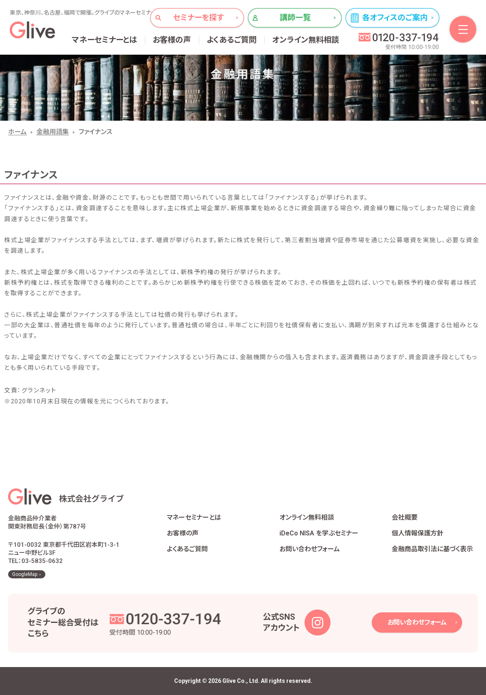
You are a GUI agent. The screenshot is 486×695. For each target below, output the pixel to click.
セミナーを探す (198, 17)
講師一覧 (295, 17)
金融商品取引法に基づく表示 (432, 549)
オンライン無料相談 (305, 40)
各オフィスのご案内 (395, 17)
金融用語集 (52, 132)
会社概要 (405, 517)
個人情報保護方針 (417, 533)
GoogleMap (24, 574)
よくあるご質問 (232, 40)
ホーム (17, 132)
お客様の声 (172, 40)
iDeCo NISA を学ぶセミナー (318, 533)
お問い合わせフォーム (309, 549)
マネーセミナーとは (104, 40)
